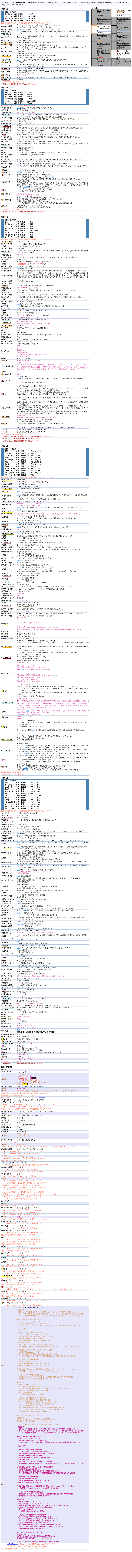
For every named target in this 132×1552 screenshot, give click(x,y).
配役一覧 (42, 1097)
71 (6, 870)
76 (7, 848)
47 (7, 257)
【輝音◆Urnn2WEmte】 (123, 20)
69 (7, 479)
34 (6, 292)
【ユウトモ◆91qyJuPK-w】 (124, 61)
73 (7, 862)
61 (7, 501)
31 (6, 112)
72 (6, 866)
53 (6, 242)
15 (6, 37)
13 (6, 43)
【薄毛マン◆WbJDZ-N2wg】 (104, 36)
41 (6, 271)
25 (6, 128)
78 (7, 840)
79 (6, 838)
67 (6, 484)
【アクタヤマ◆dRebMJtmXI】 (123, 45)
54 (4, 525)
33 (6, 108)
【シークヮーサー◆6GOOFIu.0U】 (123, 53)
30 (6, 115)
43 (6, 266)
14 (6, 40)
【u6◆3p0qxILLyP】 (103, 45)
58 (7, 512)
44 (3, 264)
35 (3, 290)
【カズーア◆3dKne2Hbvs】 (103, 28)
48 (6, 255)
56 (4, 517)
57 (7, 514)
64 (4, 492)
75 (7, 853)
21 (6, 137)
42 (6, 268)
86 (7, 822)
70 (6, 873)
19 (6, 26)
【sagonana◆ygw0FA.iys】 (104, 61)
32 (4, 110)
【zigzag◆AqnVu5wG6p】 (104, 20)
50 (6, 248)
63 (6, 496)
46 (4, 259)
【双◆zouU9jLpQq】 (124, 11)
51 (3, 246)
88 (7, 818)
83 (4, 829)
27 (6, 123)
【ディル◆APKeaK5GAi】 (104, 11)
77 (3, 843)
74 (3, 858)
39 (6, 281)
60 (6, 504)
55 (4, 521)
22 (3, 135)
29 (6, 118)
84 (7, 827)
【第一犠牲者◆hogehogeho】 (103, 53)
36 (6, 288)
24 (6, 130)
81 (6, 833)
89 (7, 815)
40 (7, 276)
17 (6, 32)
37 (4, 286)
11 (6, 48)
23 (4, 132)
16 (6, 34)
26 (6, 126)
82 (7, 831)
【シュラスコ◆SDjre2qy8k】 (123, 36)
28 (6, 121)
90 (6, 813)
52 (7, 244)
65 (6, 489)
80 (4, 836)
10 (6, 51)
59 (3, 508)
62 (3, 499)
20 (6, 139)
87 (4, 820)
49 (6, 252)
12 (6, 45)
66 (4, 486)
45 (3, 262)
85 (7, 824)
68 (6, 482)
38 (6, 283)
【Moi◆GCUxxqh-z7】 (124, 28)
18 (6, 29)
